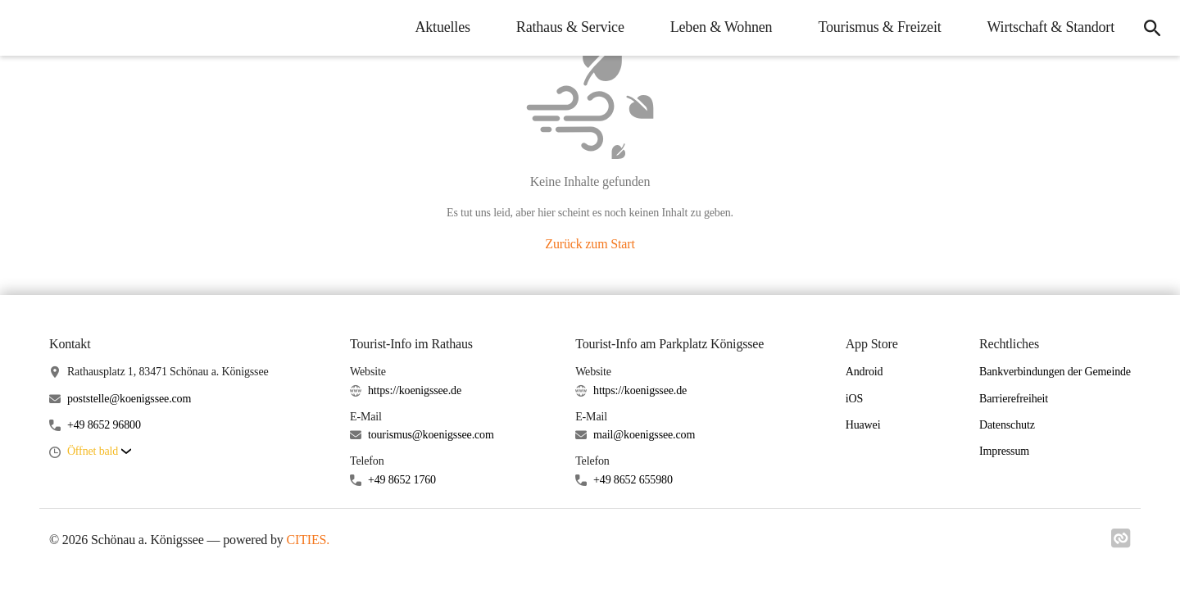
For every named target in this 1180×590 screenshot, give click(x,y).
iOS (854, 399)
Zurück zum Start (589, 244)
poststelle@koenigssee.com (129, 399)
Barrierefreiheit (1013, 399)
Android (864, 371)
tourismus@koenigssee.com (431, 435)
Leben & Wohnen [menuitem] (721, 27)
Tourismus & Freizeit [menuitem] (879, 27)
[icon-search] (1152, 28)
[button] (99, 452)
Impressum (1004, 451)
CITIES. (308, 540)
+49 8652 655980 (633, 480)
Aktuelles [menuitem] (442, 27)
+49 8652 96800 (104, 425)
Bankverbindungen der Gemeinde (1055, 371)
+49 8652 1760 (402, 480)
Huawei (863, 425)
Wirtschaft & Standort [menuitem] (1050, 27)
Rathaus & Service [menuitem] (570, 27)
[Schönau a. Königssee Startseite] (25, 28)
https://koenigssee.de (414, 390)
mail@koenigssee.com (644, 435)
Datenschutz (1007, 425)
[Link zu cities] (1121, 543)
